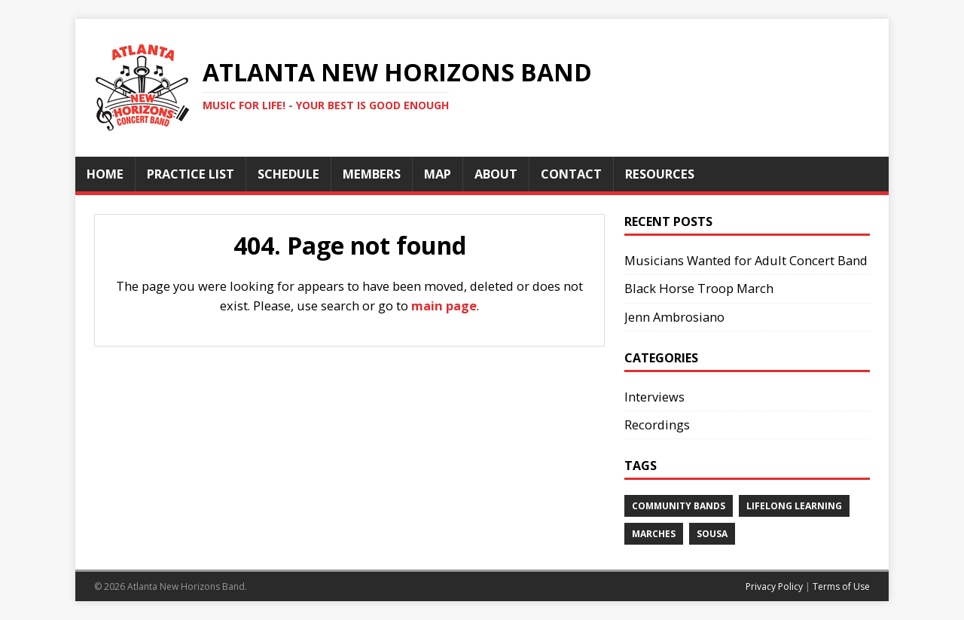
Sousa (712, 533)
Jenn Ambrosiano (674, 316)
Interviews (654, 396)
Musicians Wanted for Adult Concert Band (746, 260)
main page (444, 305)
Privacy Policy (774, 586)
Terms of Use (841, 586)
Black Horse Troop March (698, 288)
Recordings (657, 424)
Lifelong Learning (794, 505)
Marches (654, 533)
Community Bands (678, 505)
